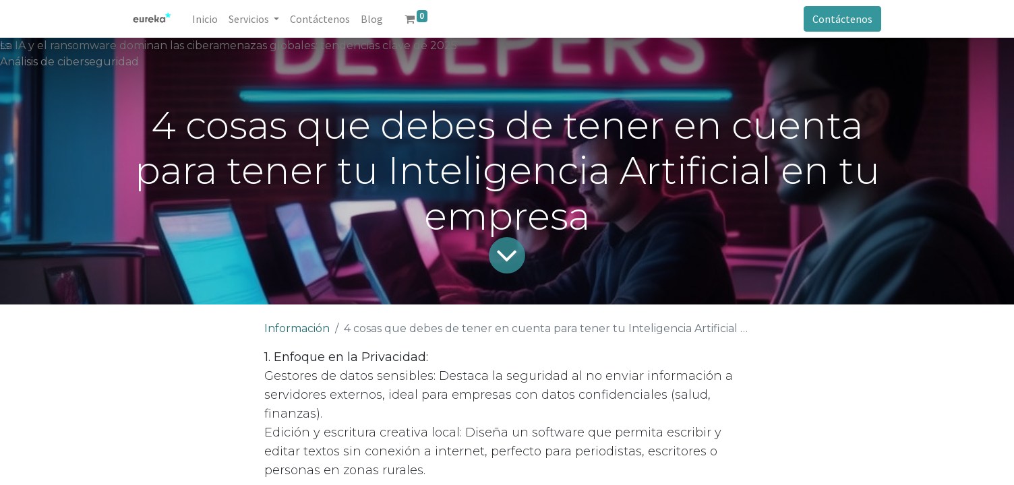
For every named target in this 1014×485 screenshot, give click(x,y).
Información (297, 328)
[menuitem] (205, 18)
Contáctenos (842, 19)
